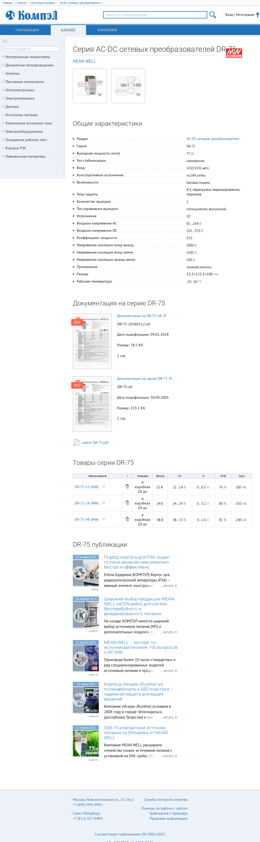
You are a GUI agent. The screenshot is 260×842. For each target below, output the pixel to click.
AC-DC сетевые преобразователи (213, 138)
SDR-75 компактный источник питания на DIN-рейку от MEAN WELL (136, 732)
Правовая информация (168, 818)
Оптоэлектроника (19, 90)
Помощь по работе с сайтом (164, 808)
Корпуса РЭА (15, 148)
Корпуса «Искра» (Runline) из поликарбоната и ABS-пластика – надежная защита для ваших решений (138, 691)
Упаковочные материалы (25, 156)
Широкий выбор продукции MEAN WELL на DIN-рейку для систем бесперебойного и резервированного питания (139, 606)
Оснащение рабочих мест (26, 139)
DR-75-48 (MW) (87, 519)
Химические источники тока (28, 123)
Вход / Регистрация (239, 14)
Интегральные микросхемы (27, 56)
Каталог (68, 30)
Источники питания (21, 115)
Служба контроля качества (165, 799)
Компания (107, 30)
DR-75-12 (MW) (87, 487)
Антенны (12, 73)
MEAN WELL (84, 61)
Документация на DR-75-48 (141, 315)
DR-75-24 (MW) (87, 503)
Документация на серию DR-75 (144, 378)
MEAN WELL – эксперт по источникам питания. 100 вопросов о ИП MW (141, 647)
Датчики (12, 106)
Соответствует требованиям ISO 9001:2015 (130, 834)
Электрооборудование (24, 131)
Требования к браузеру (168, 813)
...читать (169, 585)
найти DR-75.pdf (95, 442)
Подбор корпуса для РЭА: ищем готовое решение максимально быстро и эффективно (136, 562)
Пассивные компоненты (24, 81)
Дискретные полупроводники (29, 65)
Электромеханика (19, 98)
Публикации (27, 30)
